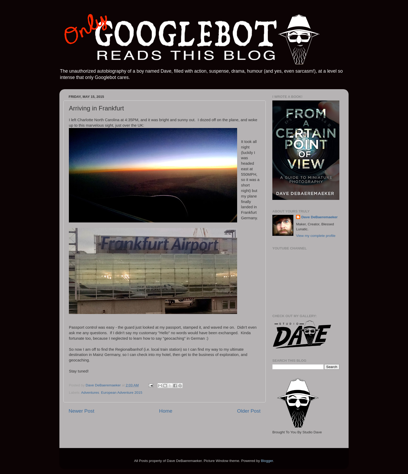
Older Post (249, 411)
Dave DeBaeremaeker (319, 217)
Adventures (90, 393)
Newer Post (81, 411)
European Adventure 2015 (121, 393)
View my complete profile (315, 236)
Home (165, 411)
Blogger (267, 461)
